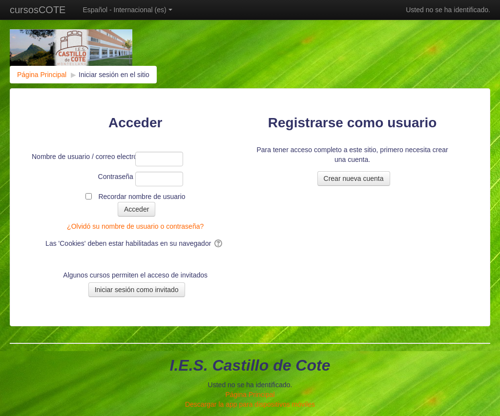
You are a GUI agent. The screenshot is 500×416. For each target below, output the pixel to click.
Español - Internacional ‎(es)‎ (127, 10)
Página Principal (249, 394)
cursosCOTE (37, 9)
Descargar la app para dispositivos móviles (250, 404)
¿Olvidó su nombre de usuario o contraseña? (135, 226)
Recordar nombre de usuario (141, 196)
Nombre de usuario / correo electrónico (82, 156)
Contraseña (115, 176)
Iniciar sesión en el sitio (114, 75)
